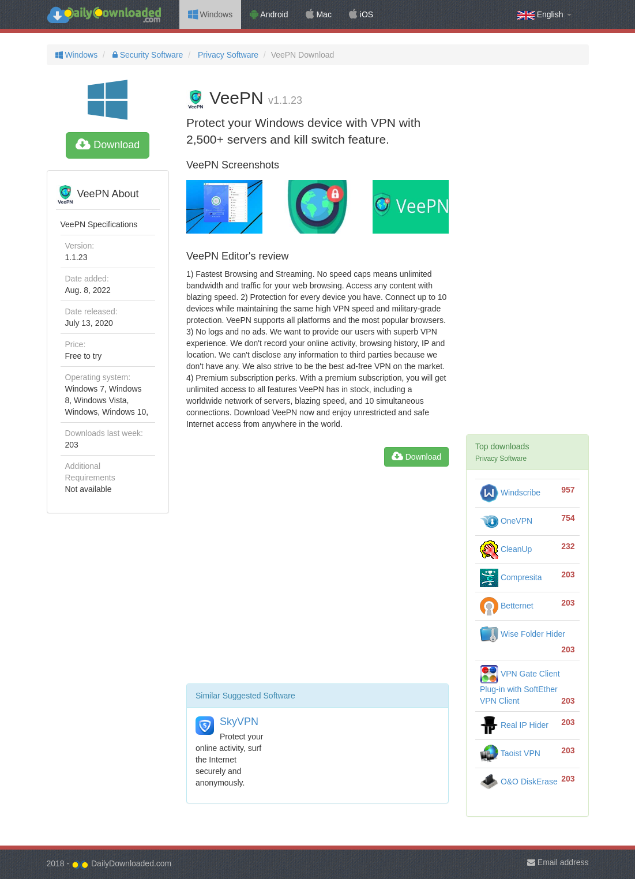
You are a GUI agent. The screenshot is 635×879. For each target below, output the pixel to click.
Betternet (506, 605)
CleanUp (506, 549)
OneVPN (506, 520)
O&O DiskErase (519, 781)
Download (108, 145)
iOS (361, 14)
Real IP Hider (514, 725)
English (544, 15)
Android (269, 14)
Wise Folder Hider (522, 633)
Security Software (146, 54)
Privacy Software (227, 54)
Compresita (511, 577)
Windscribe (510, 492)
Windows (210, 14)
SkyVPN (239, 721)
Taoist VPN (510, 753)
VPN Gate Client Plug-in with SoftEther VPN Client (520, 687)
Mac (319, 14)
